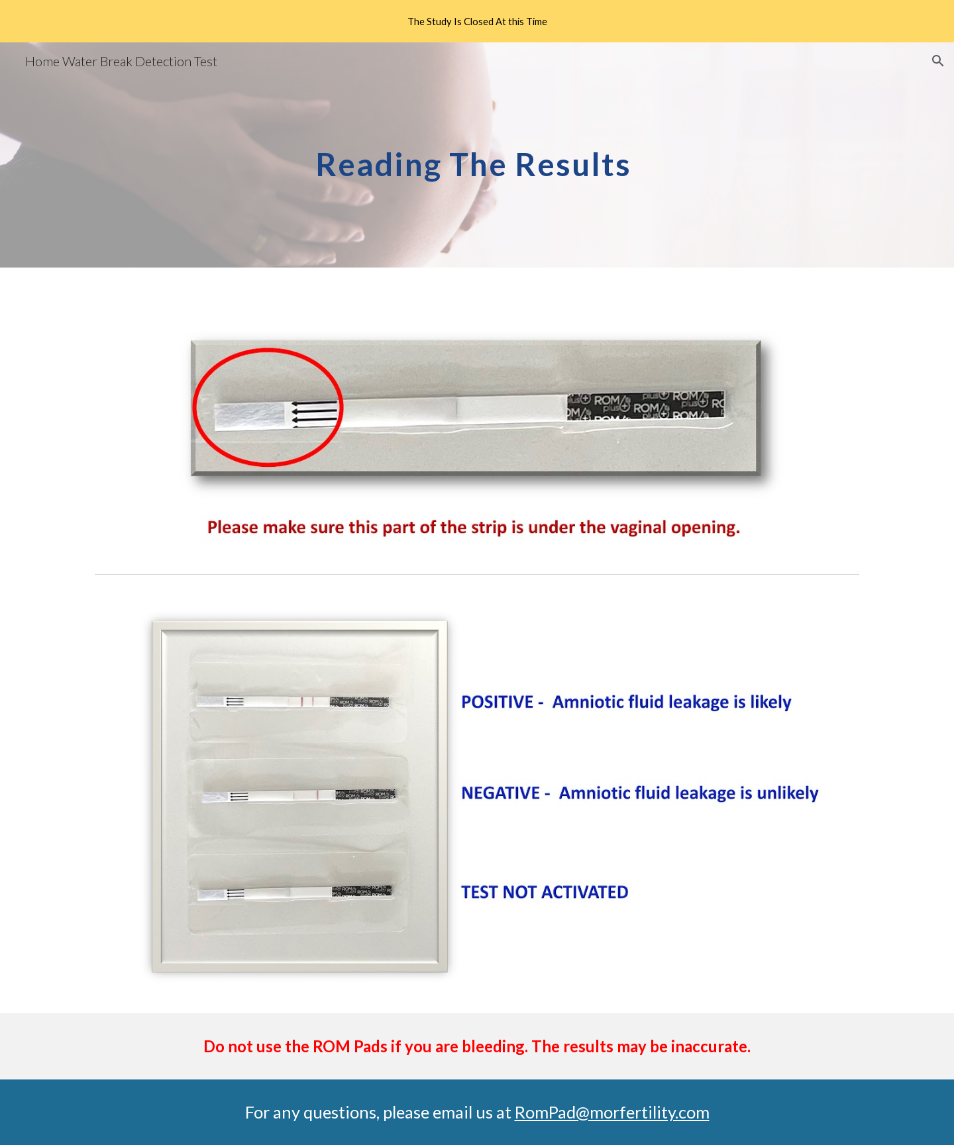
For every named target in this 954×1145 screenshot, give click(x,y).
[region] (477, 21)
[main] (477, 154)
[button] (938, 61)
